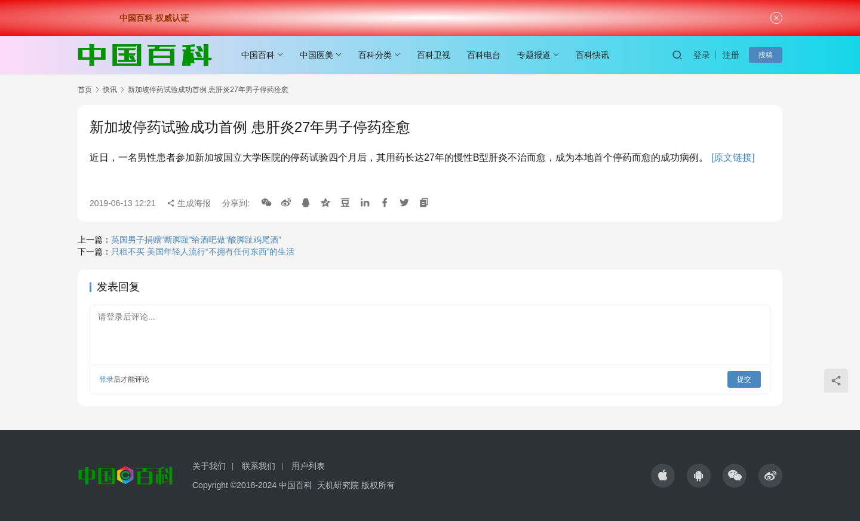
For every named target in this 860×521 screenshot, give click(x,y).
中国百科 (258, 55)
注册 (731, 55)
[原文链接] (733, 157)
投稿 (765, 55)
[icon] (663, 476)
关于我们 (209, 466)
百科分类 (375, 55)
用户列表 (308, 466)
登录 (701, 55)
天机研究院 (338, 485)
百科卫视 (433, 55)
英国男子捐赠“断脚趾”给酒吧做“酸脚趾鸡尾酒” (196, 239)
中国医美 (316, 55)
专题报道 (534, 55)
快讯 (110, 89)
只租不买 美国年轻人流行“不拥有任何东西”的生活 (202, 251)
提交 (744, 379)
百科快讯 (592, 55)
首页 (85, 89)
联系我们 (258, 466)
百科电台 (483, 55)
